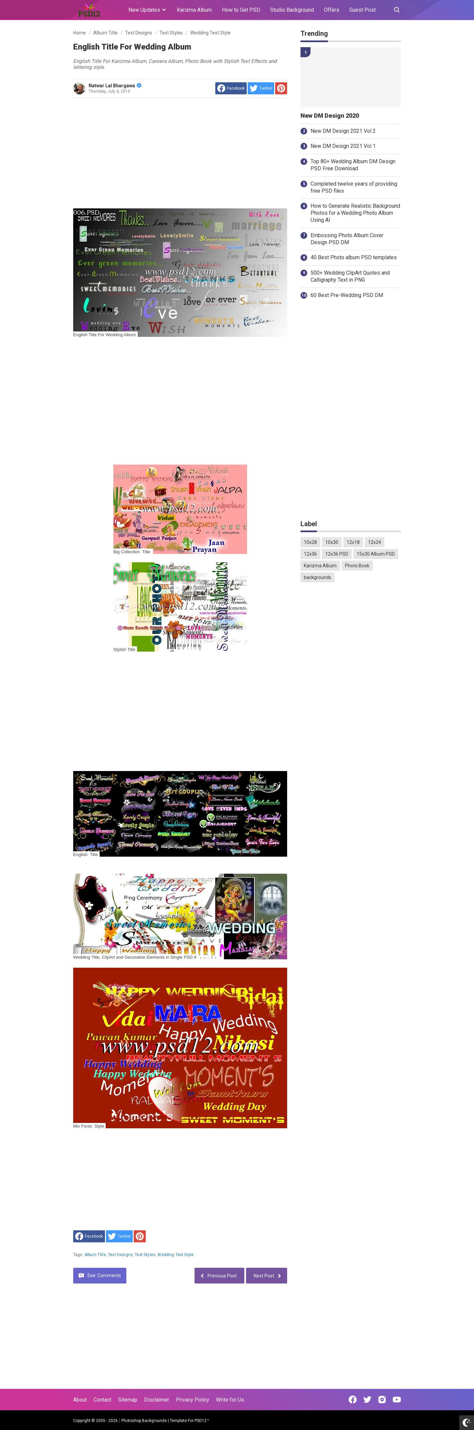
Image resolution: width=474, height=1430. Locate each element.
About (80, 1400)
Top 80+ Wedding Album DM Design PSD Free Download (353, 165)
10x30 (331, 542)
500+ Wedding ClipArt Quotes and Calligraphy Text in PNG (350, 276)
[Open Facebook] (353, 1400)
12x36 (310, 554)
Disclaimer (156, 1400)
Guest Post (362, 10)
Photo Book (357, 565)
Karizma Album (194, 10)
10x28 (310, 542)
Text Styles (145, 1254)
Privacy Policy (192, 1400)
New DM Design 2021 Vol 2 (343, 131)
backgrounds (317, 577)
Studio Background (292, 10)
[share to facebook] (231, 88)
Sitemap (127, 1400)
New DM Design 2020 (330, 115)
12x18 (353, 542)
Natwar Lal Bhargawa (115, 85)
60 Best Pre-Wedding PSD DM (347, 295)
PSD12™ (202, 1420)
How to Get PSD (241, 10)
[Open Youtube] (397, 1400)
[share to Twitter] (261, 88)
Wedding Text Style (175, 1254)
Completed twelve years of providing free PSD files (354, 187)
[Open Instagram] (382, 1400)
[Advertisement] (180, 153)
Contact (102, 1400)
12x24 (374, 542)
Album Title (95, 1254)
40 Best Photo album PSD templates (354, 257)
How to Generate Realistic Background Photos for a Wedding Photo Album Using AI (355, 213)
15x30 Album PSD (376, 554)
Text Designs (120, 1254)
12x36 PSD (336, 554)
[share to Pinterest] (281, 88)
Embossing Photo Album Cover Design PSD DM (347, 239)
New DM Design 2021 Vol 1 (343, 146)
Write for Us (230, 1400)
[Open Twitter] (367, 1400)
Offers (331, 10)
